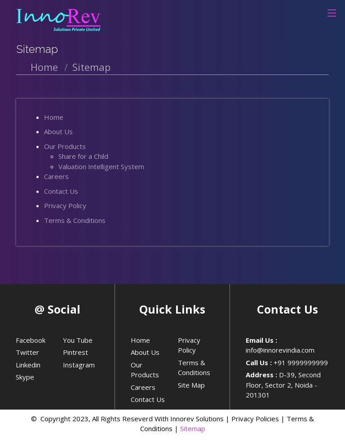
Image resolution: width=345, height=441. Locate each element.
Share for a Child (83, 156)
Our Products (65, 146)
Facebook (30, 340)
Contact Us (61, 191)
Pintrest (75, 352)
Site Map (191, 384)
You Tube (78, 340)
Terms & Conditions (75, 220)
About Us (58, 131)
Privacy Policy (65, 205)
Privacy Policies (255, 418)
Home (44, 67)
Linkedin (28, 364)
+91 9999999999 (301, 362)
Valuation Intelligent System (101, 166)
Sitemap (192, 428)
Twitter (27, 352)
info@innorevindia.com (280, 349)
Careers (56, 176)
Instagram (79, 364)
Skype (25, 376)
